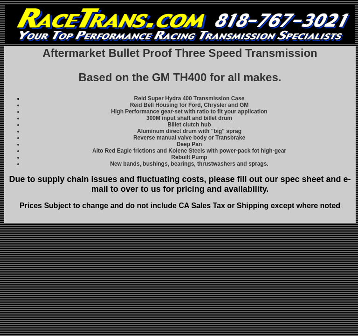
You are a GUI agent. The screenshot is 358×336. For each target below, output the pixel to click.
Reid (189, 98)
